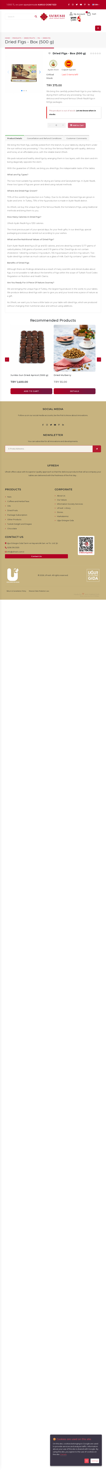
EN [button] (95, 5)
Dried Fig (47, 38)
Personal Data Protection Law (39, 591)
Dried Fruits (29, 38)
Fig (39, 38)
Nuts (9, 497)
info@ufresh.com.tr (15, 552)
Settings (95, 1461)
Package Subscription (17, 515)
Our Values (62, 500)
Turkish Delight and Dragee (19, 524)
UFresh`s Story (64, 508)
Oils (9, 506)
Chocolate (12, 528)
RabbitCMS (94, 594)
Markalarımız (62, 516)
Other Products (14, 519)
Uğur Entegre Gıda (65, 520)
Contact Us (36, 556)
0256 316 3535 (13, 547)
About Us (61, 496)
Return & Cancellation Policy (16, 591)
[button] (21, 90)
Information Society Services (70, 504)
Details (63, 1454)
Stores (60, 512)
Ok (86, 1461)
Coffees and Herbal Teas (18, 501)
